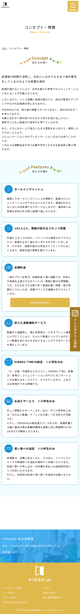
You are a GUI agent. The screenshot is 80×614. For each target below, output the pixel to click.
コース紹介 (8, 592)
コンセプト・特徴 (12, 588)
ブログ (46, 588)
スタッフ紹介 (9, 597)
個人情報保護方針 (52, 597)
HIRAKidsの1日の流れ (14, 602)
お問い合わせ (49, 592)
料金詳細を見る (40, 302)
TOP (4, 48)
